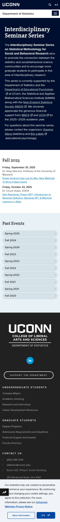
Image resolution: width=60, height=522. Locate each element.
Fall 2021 (10, 282)
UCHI (44, 115)
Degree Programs (12, 426)
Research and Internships (16, 404)
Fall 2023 (10, 254)
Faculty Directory (11, 443)
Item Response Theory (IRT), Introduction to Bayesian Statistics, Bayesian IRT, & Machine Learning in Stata (27, 198)
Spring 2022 (12, 275)
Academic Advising (13, 399)
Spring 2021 (12, 289)
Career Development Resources (20, 410)
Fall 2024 (10, 240)
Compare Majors (11, 393)
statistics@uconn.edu (18, 465)
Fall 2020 (10, 295)
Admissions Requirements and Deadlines (25, 432)
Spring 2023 (12, 261)
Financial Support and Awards (19, 437)
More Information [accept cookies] (21, 515)
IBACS (27, 115)
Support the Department (28, 375)
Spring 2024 (12, 247)
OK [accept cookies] (46, 515)
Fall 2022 (10, 268)
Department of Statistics (18, 13)
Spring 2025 (12, 233)
